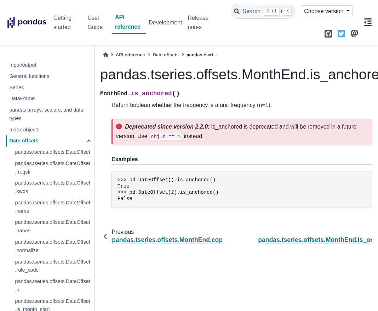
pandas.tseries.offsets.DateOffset (52, 152)
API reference (128, 21)
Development (165, 22)
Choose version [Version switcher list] (324, 11)
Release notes (198, 22)
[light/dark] (355, 11)
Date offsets (23, 140)
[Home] (105, 54)
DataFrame (22, 98)
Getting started (62, 22)
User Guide (95, 22)
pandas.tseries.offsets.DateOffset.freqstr (52, 167)
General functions (29, 76)
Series (16, 87)
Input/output (22, 65)
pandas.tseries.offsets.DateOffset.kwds (52, 187)
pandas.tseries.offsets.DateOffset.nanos (52, 226)
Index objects (24, 129)
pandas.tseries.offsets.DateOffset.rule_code (52, 266)
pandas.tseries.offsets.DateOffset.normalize (52, 246)
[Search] (263, 11)
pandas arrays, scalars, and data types (46, 114)
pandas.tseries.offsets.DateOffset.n (52, 285)
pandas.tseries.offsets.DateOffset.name (52, 207)
